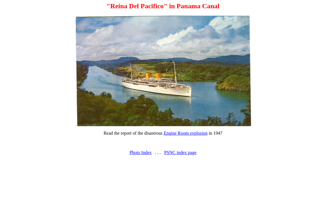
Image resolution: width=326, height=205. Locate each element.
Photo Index (140, 152)
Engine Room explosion (186, 133)
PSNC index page (180, 152)
